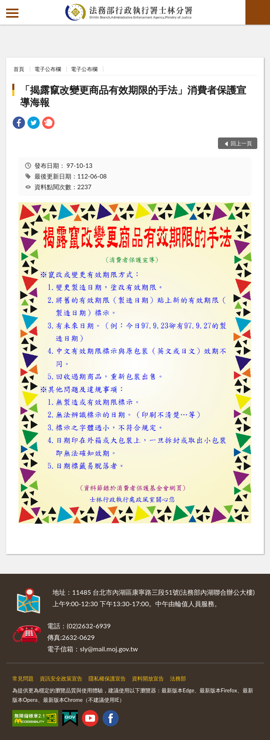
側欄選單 (12, 13)
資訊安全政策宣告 (61, 678)
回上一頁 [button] (241, 143)
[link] (19, 124)
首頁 (19, 69)
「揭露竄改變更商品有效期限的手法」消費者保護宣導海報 (133, 96)
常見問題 (23, 678)
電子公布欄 (47, 69)
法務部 (178, 678)
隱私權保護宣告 (107, 678)
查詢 (257, 12)
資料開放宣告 (148, 678)
